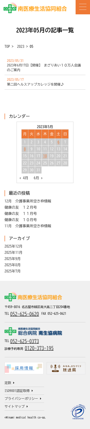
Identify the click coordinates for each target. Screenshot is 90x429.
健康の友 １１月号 (21, 213)
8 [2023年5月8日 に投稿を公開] (25, 149)
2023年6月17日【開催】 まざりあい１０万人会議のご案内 (44, 68)
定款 (9, 383)
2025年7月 (13, 271)
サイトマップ (16, 406)
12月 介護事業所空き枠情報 (28, 201)
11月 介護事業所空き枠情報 (28, 226)
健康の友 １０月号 (21, 220)
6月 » (38, 178)
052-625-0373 (24, 341)
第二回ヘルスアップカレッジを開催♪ (35, 84)
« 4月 (23, 178)
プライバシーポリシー (23, 398)
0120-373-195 (39, 348)
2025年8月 (13, 265)
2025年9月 (13, 259)
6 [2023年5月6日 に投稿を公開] (59, 142)
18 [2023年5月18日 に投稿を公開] (45, 156)
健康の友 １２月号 (21, 207)
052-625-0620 (24, 313)
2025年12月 (14, 246)
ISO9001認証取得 (19, 390)
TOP (7, 46)
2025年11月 (14, 252)
